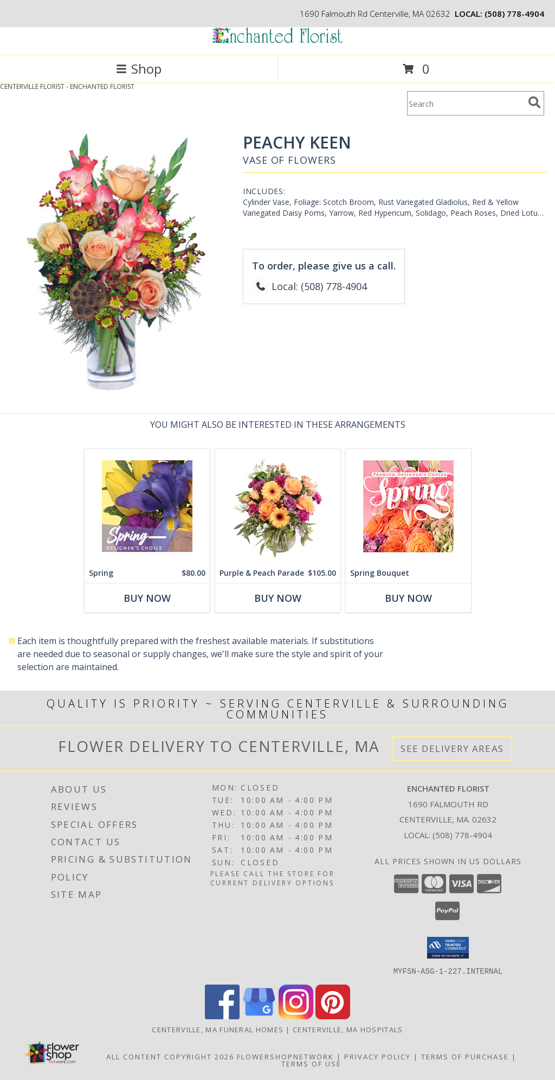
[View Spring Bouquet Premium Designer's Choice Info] (408, 506)
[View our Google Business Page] (259, 1016)
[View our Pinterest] (332, 1016)
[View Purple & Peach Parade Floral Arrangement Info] (277, 506)
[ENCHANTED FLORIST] (277, 40)
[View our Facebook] (222, 1016)
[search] (534, 102)
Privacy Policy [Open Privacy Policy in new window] (377, 1056)
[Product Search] (466, 103)
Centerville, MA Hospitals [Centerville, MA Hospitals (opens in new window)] (348, 1029)
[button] (448, 948)
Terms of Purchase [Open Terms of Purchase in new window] (465, 1056)
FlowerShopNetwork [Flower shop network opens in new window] (285, 1056)
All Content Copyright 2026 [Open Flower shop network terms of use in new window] (170, 1056)
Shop (139, 69)
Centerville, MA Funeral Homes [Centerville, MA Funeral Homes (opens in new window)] (217, 1029)
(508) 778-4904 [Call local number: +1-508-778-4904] (514, 13)
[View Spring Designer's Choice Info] (147, 506)
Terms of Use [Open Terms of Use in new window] (311, 1063)
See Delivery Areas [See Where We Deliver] (452, 748)
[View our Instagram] (296, 1016)
